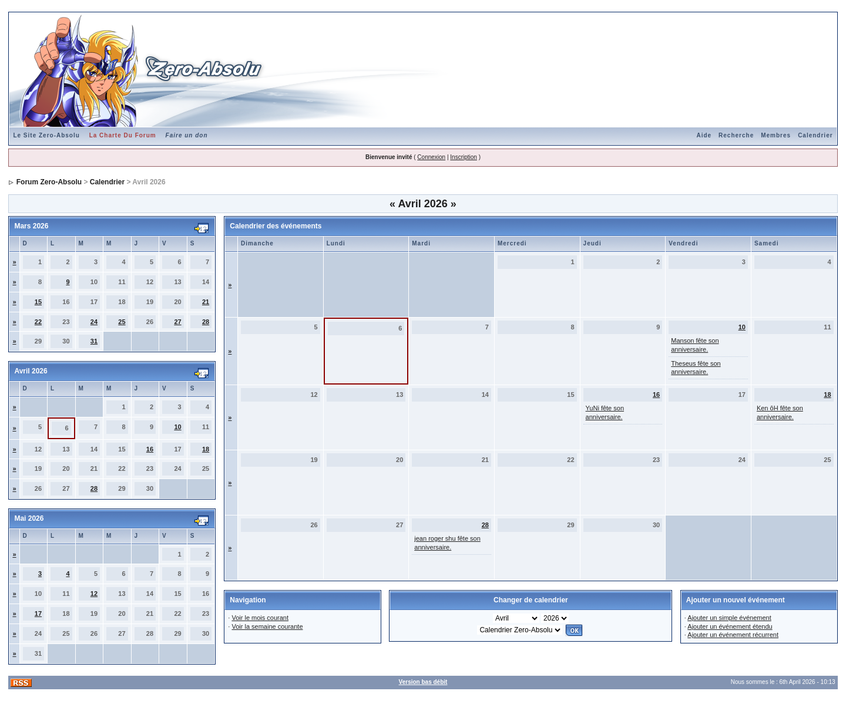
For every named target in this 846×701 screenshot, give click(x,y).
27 (177, 321)
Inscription (463, 157)
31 (94, 341)
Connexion (431, 157)
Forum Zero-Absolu (49, 182)
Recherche (736, 135)
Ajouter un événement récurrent (732, 634)
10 (177, 426)
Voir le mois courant (259, 617)
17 (38, 613)
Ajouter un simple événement (729, 617)
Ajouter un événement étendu (729, 626)
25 (121, 321)
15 (38, 301)
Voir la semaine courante (267, 626)
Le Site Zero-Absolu (46, 135)
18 (205, 449)
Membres (776, 135)
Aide (703, 135)
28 (205, 321)
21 (205, 301)
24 (94, 321)
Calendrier (815, 135)
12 (94, 593)
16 (149, 449)
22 (38, 321)
